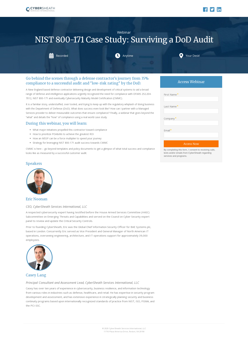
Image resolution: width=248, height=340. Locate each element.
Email (167, 130)
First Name (170, 94)
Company (169, 118)
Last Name (170, 106)
